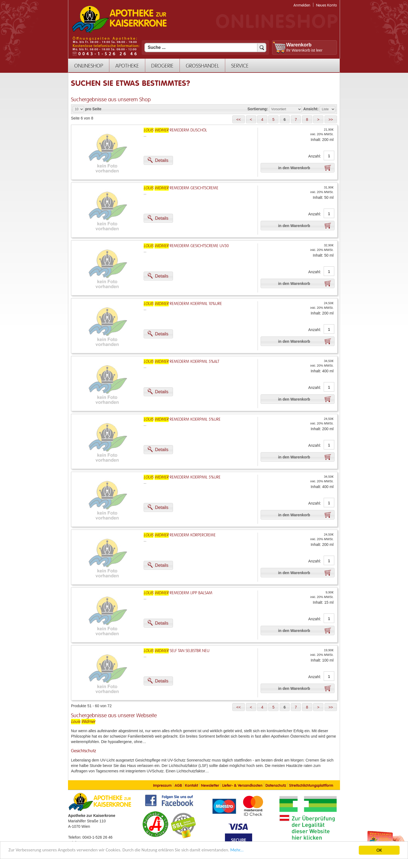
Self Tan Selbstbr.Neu (176, 650)
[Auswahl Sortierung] (285, 109)
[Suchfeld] (205, 47)
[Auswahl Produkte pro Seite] (78, 109)
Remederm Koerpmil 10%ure (183, 303)
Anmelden (301, 5)
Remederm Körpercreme (180, 535)
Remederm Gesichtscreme (181, 188)
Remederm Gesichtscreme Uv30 (186, 245)
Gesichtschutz (83, 751)
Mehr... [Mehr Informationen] (238, 851)
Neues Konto (326, 5)
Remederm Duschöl (175, 130)
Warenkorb (298, 45)
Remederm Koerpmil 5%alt (181, 361)
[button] (238, 119)
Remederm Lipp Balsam (178, 593)
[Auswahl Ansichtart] (327, 109)
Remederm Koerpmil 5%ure (182, 419)
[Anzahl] (328, 156)
